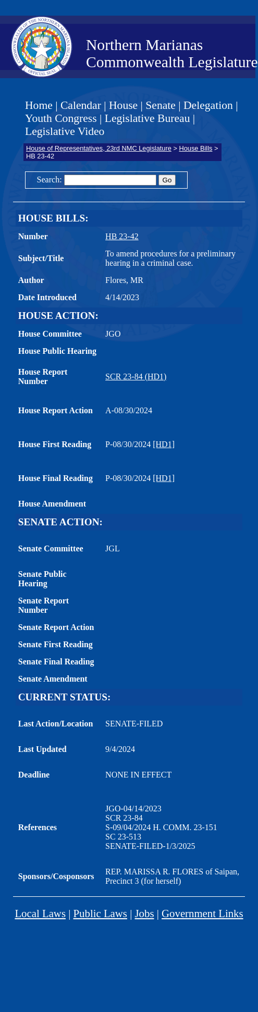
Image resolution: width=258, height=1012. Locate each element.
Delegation (208, 105)
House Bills (195, 148)
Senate (160, 105)
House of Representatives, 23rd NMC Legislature (98, 148)
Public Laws (100, 913)
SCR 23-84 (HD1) (135, 376)
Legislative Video (64, 131)
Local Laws (40, 913)
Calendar (80, 105)
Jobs (144, 913)
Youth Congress (61, 118)
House (123, 105)
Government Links (202, 913)
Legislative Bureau (147, 118)
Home (39, 105)
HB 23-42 (122, 236)
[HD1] (164, 444)
